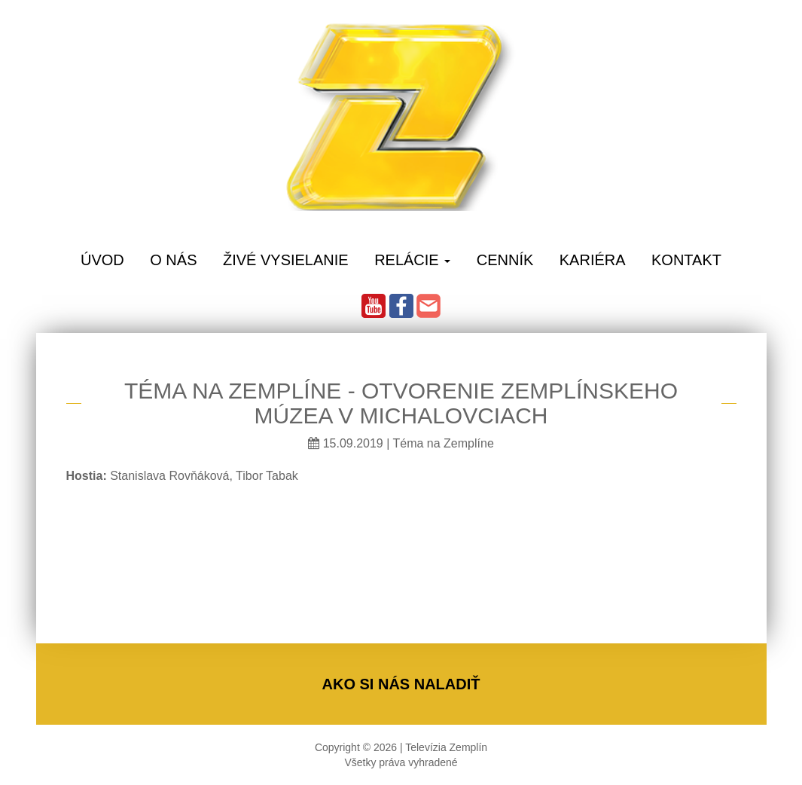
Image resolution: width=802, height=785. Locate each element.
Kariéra (593, 260)
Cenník (505, 260)
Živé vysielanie (286, 260)
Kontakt (686, 260)
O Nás (173, 260)
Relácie (412, 260)
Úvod (102, 260)
